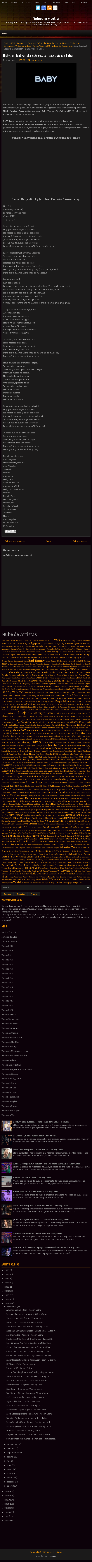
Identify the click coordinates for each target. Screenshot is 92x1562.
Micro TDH (24, 810)
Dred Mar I (67, 704)
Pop (66, 2)
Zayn (47, 883)
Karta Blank (19, 759)
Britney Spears (70, 667)
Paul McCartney (65, 830)
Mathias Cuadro (8, 804)
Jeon (66, 746)
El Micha (45, 710)
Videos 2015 (7, 973)
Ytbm (39, 883)
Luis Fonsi (13, 785)
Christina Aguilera (48, 684)
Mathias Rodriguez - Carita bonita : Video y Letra (38, 1150)
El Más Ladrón (55, 710)
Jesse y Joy (85, 745)
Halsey (73, 736)
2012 (7, 1512)
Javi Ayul (22, 746)
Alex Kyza (56, 646)
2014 (7, 1504)
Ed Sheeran (22, 707)
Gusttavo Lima (54, 736)
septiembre (12, 1452)
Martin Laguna (7, 801)
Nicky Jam (74, 43)
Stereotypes (6, 860)
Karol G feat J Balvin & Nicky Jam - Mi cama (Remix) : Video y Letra (46, 1164)
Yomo (35, 883)
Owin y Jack (11, 827)
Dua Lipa (74, 704)
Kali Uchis (61, 757)
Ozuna (23, 827)
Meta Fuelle (28, 807)
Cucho (49, 689)
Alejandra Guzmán (13, 646)
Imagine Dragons (80, 739)
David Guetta (74, 695)
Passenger (43, 830)
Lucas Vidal (48, 783)
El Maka (38, 710)
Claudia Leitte (27, 686)
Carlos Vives (85, 675)
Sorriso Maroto (65, 857)
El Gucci (30, 709)
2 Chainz (26, 641)
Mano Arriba (18, 793)
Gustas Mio (16, 736)
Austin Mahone (7, 657)
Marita (83, 796)
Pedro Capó (14, 833)
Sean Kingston (20, 848)
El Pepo (73, 710)
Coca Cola (46, 686)
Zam (42, 883)
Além (13, 652)
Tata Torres (86, 860)
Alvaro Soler (6, 652)
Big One (59, 664)
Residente (34, 839)
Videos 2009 (7, 946)
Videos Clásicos (9, 1014)
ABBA (45, 641)
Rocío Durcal (70, 842)
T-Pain (28, 860)
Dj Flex (9, 704)
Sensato (11, 851)
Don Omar (31, 704)
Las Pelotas (19, 774)
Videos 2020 (7, 996)
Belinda (13, 664)
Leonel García (57, 774)
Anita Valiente (26, 655)
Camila (73, 672)
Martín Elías (85, 801)
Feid (13, 725)
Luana (22, 783)
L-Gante (83, 762)
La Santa (17, 771)
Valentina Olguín (8, 874)
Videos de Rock (9, 1083)
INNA (53, 739)
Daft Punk (27, 693)
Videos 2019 (7, 992)
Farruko (50, 43)
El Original (64, 710)
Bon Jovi (46, 667)
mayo (10, 1469)
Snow (51, 854)
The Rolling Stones (47, 865)
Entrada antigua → (81, 541)
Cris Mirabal (9, 689)
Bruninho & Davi (84, 667)
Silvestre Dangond (62, 851)
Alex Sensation (66, 646)
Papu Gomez (6, 830)
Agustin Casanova (82, 643)
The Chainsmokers (75, 862)
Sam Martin (77, 845)
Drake (60, 704)
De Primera (30, 699)
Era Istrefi (35, 719)
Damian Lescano (78, 692)
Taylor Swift (7, 862)
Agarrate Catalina (49, 644)
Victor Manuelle (48, 877)
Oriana (40, 824)
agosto (10, 1457)
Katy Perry (30, 759)
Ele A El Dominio (15, 716)
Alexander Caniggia (10, 649)
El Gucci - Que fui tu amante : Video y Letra (35, 1136)
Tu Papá (32, 871)
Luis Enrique (81, 783)
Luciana (63, 783)
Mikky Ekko (74, 810)
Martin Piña (18, 801)
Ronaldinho (38, 845)
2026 (7, 1270)
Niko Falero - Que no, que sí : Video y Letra (26, 1410)
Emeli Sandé (64, 716)
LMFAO (9, 765)
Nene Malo (19, 818)
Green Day (70, 733)
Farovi (69, 722)
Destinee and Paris (13, 702)
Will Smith (17, 880)
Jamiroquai (86, 742)
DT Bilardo (86, 689)
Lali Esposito (53, 771)
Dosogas (40, 704)
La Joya (71, 765)
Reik (26, 838)
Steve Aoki (14, 860)
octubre (11, 1448)
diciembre (12, 1307)
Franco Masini (24, 728)
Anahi (78, 652)
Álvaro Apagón (67, 883)
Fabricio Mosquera (29, 722)
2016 (7, 1495)
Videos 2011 (7, 955)
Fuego (61, 728)
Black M (87, 664)
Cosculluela (85, 686)
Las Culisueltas (8, 774)
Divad (82, 701)
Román (31, 845)
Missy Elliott (32, 812)
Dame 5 (66, 692)
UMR (39, 870)
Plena (4, 2)
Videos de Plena (9, 1060)
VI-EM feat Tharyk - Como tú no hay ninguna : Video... (30, 1372)
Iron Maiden (15, 742)
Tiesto (80, 865)
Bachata (56, 2)
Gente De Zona (21, 730)
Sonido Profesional (17, 857)
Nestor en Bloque (43, 818)
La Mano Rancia (14, 768)
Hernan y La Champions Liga (19, 739)
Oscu (77, 824)
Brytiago (36, 670)
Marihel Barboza (58, 796)
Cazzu (24, 678)
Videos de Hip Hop (10, 1042)
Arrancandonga (83, 654)
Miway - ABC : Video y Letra (19, 1368)
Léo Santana (29, 786)
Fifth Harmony (71, 725)
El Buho (80, 707)
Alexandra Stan (23, 649)
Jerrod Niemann (74, 746)
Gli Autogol (14, 733)
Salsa (46, 2)
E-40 (8, 707)
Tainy (41, 860)
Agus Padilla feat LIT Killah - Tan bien (23, 1401)
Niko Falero (31, 821)
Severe (26, 851)
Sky (20, 854)
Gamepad (9, 731)
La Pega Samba (72, 768)
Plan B (19, 836)
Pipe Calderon (80, 833)
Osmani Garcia (85, 824)
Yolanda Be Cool (27, 883)
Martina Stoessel (71, 801)
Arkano (72, 655)
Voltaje (79, 877)
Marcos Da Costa (11, 795)
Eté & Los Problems (67, 719)
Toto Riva (69, 868)
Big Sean (66, 664)
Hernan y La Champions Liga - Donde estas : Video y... (31, 1331)
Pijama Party (69, 833)
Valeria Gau (35, 873)
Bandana (87, 661)
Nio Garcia (40, 821)
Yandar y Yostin (7, 883)
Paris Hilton (26, 830)
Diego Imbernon (37, 702)
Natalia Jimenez (29, 815)
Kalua (67, 757)
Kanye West (74, 757)
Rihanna (39, 841)
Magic (70, 786)
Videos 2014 (7, 969)
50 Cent (33, 641)
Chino (41, 681)
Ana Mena (71, 652)
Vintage (69, 877)
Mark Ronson (18, 799)
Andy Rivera (85, 652)
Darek (42, 696)
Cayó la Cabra (16, 678)
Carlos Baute (63, 675)
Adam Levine (12, 644)
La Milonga (25, 768)
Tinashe (4, 868)
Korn (47, 762)
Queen (69, 836)
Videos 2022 (7, 1005)
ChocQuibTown (68, 681)
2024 (7, 1278)
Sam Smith (86, 845)
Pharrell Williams (41, 833)
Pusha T (63, 836)
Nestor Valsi (30, 818)
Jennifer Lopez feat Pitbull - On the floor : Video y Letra (41, 1219)
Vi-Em (5, 876)
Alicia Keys (68, 649)
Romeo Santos (19, 844)
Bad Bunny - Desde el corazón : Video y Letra (27, 1393)
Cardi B (41, 675)
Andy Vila (5, 655)
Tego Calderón (18, 863)
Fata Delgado (86, 722)
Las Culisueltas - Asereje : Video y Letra (24, 1335)
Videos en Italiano (10, 1106)
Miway (40, 812)
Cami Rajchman (62, 672)
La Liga (4, 768)
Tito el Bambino (15, 868)
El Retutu (31, 713)
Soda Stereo (59, 854)
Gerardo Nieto (37, 730)
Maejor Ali (64, 786)
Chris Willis (35, 684)
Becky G (5, 664)
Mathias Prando (21, 804)
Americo (39, 652)
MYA (50, 786)
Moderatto (47, 812)
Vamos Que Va (54, 874)
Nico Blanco (79, 818)
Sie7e (54, 851)
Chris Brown (13, 683)
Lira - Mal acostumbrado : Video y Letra (24, 1405)
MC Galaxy (43, 786)
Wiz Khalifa (72, 880)
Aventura (17, 657)
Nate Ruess (62, 815)
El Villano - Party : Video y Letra (20, 1364)
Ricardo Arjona (81, 838)
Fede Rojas (6, 725)
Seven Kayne (19, 851)
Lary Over (86, 771)
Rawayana (5, 839)
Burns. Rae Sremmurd (49, 670)
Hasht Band (81, 736)
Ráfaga (61, 845)
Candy (18, 675)
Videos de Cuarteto (10, 1028)
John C (84, 748)
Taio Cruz (47, 860)
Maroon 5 (55, 798)
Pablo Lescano (62, 827)
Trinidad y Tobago (8, 871)
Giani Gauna (60, 731)
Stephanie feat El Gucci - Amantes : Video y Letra (28, 1434)
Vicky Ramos (29, 877)
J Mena (45, 742)
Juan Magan (29, 754)
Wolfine (81, 880)
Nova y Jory (86, 821)
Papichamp (85, 827)
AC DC (50, 641)
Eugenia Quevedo (81, 719)
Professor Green (53, 836)
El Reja (21, 713)
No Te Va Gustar (54, 820)
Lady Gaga (38, 771)
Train (84, 868)
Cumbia (14, 2)
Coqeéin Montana (73, 686)
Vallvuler (45, 874)
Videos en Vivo (8, 1115)
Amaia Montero (20, 652)
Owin (4, 827)
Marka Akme (32, 798)
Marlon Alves (45, 799)
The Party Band (22, 865)
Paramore (16, 830)
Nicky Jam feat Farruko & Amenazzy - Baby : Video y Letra (38, 55)
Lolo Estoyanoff (54, 776)
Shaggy (32, 851)
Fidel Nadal (61, 725)
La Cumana (41, 765)
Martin (76, 799)
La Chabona (32, 765)
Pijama (61, 833)
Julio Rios (18, 757)
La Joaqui (65, 765)
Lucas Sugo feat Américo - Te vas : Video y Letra (28, 1426)
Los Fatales (54, 779)
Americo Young (50, 652)
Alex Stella (77, 646)
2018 (13, 43)
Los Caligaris (21, 779)
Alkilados (79, 649)
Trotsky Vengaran (22, 871)
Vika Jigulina (61, 877)
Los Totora (14, 783)
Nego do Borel (9, 818)
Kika (34, 762)
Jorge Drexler (47, 751)
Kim (38, 762)
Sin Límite (5, 854)
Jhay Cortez (22, 748)
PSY (29, 827)
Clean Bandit (37, 686)
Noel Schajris (70, 821)
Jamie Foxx (78, 742)
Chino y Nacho (52, 680)
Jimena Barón (50, 748)
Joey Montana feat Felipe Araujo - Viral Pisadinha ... (29, 1343)
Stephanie (86, 857)
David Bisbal (60, 696)
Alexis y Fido (45, 649)
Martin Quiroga (31, 801)
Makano (36, 790)
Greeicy (62, 733)
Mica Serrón (54, 807)
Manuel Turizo (36, 793)
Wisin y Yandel (58, 879)
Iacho (58, 739)
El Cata (86, 707)
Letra (58, 43)
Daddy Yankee (12, 692)
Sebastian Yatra (68, 847)
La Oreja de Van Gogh (58, 768)
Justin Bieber (35, 756)
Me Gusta (10, 807)
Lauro (49, 774)
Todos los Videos (23, 46)
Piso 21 (4, 836)
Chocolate (79, 681)
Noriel (79, 821)
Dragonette (54, 704)
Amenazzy (22, 43)
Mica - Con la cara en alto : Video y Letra (24, 1322)
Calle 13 (18, 672)
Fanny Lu (63, 722)
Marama (48, 792)
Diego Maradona (49, 702)
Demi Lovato (49, 698)
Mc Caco (79, 804)
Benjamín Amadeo (22, 664)
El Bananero (72, 707)
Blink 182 (5, 667)
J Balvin (35, 742)
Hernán (34, 739)
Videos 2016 (7, 978)
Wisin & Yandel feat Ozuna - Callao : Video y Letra (29, 1376)
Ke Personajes (52, 759)
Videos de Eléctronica (12, 1037)
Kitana (42, 762)
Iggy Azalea (69, 739)
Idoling (62, 739)
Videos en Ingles (9, 1101)
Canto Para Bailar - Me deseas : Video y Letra (35, 1192)
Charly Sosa (23, 681)
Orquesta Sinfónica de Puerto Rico (62, 824)
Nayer (85, 815)
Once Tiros (20, 824)
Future (66, 728)
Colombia (41, 43)
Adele (20, 644)
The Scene (58, 865)
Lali (45, 771)
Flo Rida (81, 725)
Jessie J (4, 748)
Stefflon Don (76, 857)
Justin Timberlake (50, 757)
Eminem (6, 719)
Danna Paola (13, 696)
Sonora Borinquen (53, 857)
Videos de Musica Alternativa (15, 1051)
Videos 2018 (44, 46)
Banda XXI (78, 661)
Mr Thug (87, 812)
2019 (7, 1299)
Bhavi (54, 664)
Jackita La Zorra (55, 742)
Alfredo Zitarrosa (57, 649)
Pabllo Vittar (36, 827)
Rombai (6, 844)
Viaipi (11, 877)
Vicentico (18, 877)
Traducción (77, 868)
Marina (67, 796)
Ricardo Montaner (10, 842)
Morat (74, 812)
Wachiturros (7, 880)
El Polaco (86, 710)
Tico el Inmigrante (70, 865)
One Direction (30, 824)
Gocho (32, 733)
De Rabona (39, 699)
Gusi (10, 736)
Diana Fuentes (25, 702)
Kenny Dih (80, 760)
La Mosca (32, 768)
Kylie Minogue (65, 762)
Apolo (56, 655)
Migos (31, 810)
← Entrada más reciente (13, 541)
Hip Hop (84, 2)
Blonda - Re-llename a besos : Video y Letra (26, 1418)
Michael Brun (66, 807)
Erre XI (41, 719)
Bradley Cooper (56, 667)
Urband (60, 871)
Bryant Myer (17, 670)
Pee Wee (22, 833)
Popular (7, 894)
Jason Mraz (15, 746)
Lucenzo (56, 783)
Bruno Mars (7, 669)
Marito (88, 796)
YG (89, 880)
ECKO (13, 707)
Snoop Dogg (38, 854)
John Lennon (11, 751)
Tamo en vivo (57, 860)
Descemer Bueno (74, 698)
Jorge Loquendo (58, 751)
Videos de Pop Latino (11, 1065)
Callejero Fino (29, 672)
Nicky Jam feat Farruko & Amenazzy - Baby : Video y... (31, 1360)
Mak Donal (28, 790)
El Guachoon (19, 710)
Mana (9, 793)
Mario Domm (75, 796)
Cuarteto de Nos (39, 689)
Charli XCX (86, 678)
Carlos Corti (73, 675)
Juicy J (76, 754)
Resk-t (61, 839)
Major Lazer (17, 790)
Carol (3, 678)
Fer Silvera (38, 725)
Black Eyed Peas (77, 664)
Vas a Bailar (80, 874)
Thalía (31, 862)
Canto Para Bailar (29, 675)
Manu (27, 793)
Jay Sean (29, 746)
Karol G (10, 759)
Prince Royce (39, 835)
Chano (79, 678)
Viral (74, 877)
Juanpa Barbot (64, 754)
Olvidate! (11, 824)
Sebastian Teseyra (52, 848)
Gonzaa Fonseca (43, 733)
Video (35, 46)
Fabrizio (41, 722)
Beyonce (47, 664)
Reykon (68, 839)
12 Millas (9, 641)
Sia (50, 851)
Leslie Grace (67, 774)
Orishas (46, 824)
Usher (67, 871)
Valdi (79, 871)
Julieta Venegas (8, 757)
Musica (65, 43)
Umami (45, 871)
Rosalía (45, 845)
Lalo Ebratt (64, 771)
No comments (35, 60)
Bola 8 (40, 667)
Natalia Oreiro (41, 815)
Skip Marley (14, 854)
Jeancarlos (44, 746)
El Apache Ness (50, 707)
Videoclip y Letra (46, 18)
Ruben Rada (53, 845)
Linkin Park (28, 776)
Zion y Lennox (55, 882)
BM (65, 657)
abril (9, 1473)
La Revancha (83, 768)
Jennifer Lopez (56, 745)
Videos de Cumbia (10, 1033)
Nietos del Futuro (14, 821)
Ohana (4, 824)
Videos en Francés (10, 1097)
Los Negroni (66, 779)
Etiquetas (21, 894)
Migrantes (38, 809)
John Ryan (20, 751)
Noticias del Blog (9, 937)
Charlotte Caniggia (9, 681)
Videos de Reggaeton (62, 46)
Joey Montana (75, 748)
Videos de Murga (9, 1046)
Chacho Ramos (43, 678)
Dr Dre (46, 704)
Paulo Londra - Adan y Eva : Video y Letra (25, 1397)
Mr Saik (81, 812)
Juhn (71, 754)
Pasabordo (35, 830)
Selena (81, 848)
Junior (25, 757)
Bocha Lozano (32, 667)
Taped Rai (78, 860)
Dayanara (86, 696)
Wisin (45, 879)
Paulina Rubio (79, 830)
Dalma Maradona (37, 693)
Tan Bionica (69, 859)
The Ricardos (34, 865)
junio (9, 1465)
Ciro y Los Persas (15, 686)
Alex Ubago (85, 646)
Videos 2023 (7, 1010)
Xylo (86, 880)
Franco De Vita (12, 728)
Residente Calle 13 (48, 839)
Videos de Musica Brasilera (14, 1056)
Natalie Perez (52, 815)
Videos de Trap (9, 1092)
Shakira (42, 851)
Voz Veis (86, 877)
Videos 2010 (7, 950)
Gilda (7, 733)
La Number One (42, 768)
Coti (3, 689)
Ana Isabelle (63, 652)
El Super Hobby (44, 713)
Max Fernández (62, 804)
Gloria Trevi (23, 733)
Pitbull (12, 835)
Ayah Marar (45, 657)
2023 (7, 1283)
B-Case (58, 657)
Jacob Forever (69, 742)
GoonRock (55, 733)
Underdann (52, 871)
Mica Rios (44, 807)
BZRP (70, 657)
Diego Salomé (63, 701)
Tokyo (41, 868)
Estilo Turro (54, 719)
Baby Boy (76, 657)
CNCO (72, 669)
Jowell (66, 751)
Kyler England (54, 762)
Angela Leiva (14, 655)
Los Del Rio (45, 779)
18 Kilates (17, 640)
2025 (7, 1274)
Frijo (57, 728)
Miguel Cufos (49, 810)
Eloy (36, 716)
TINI (33, 859)
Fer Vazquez (47, 725)
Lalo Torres (74, 771)
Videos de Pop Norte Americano (17, 1069)
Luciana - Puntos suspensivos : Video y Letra (26, 1314)
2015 (7, 1500)
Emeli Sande (53, 716)
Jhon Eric (31, 748)
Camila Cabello (83, 672)
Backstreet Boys (21, 661)
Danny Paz (35, 696)
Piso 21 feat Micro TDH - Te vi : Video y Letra (26, 1381)
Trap (37, 2)
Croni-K (28, 689)
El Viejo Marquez (82, 713)
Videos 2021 (7, 1001)
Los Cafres (13, 779)
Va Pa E (74, 871)
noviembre (12, 1444)
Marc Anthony (62, 792)
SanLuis (5, 848)
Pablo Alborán (47, 827)
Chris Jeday (25, 684)
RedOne (20, 839)
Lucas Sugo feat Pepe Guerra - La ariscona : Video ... (30, 1422)
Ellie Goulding (28, 716)
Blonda (13, 667)
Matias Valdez (33, 804)
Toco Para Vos (31, 867)
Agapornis (37, 643)
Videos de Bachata (10, 1024)
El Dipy (11, 710)
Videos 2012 (7, 960)
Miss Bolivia (14, 812)
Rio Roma (49, 842)
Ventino (87, 874)
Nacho (19, 815)
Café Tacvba (81, 670)
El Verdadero (70, 713)
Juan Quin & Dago (43, 754)
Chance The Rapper (68, 678)
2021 (7, 1291)
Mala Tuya (56, 789)
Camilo (5, 675)
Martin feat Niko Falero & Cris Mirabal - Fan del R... (29, 1339)
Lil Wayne (17, 776)
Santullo (11, 848)
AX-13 (57, 640)
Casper (8, 678)
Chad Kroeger (55, 678)
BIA (62, 657)
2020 (7, 1295)
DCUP (79, 689)
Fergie (54, 725)
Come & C (63, 686)
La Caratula (24, 765)
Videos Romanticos (10, 1019)
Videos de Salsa (9, 1088)
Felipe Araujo (20, 725)
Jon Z (26, 751)
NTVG (12, 815)
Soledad (68, 854)
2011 (7, 1516)
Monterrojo (67, 812)
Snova (46, 854)
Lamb (81, 771)
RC (74, 836)
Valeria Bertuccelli (21, 874)
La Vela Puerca (26, 771)
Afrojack (26, 643)
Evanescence (11, 722)
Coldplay (55, 686)
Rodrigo (78, 842)
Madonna (56, 786)
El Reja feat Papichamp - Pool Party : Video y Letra (29, 1414)
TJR (37, 860)
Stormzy (22, 860)
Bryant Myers (28, 670)
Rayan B (13, 839)
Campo (12, 675)
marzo (10, 1477)
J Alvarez (25, 742)
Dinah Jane (76, 702)
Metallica (36, 807)
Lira (36, 776)
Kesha (87, 759)
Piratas (87, 833)
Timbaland (86, 865)
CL (68, 670)
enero (10, 1486)
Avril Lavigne (30, 657)
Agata (59, 644)
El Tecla (56, 713)
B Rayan (52, 657)
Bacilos (10, 661)
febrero (11, 1482)
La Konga (78, 765)
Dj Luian (16, 704)
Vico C (37, 877)
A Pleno (40, 641)
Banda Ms (55, 661)
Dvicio (80, 704)
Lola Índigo (43, 777)
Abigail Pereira (77, 641)
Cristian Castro (19, 689)
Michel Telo (15, 810)
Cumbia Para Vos (69, 689)
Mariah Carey (27, 796)
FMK (18, 722)
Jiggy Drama (39, 748)
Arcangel (64, 654)
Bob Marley (21, 667)
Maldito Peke (66, 790)
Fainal (47, 722)
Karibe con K (84, 757)
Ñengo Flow (78, 883)
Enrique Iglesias (21, 719)
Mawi (53, 804)
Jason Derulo (6, 746)
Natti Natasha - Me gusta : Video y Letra (24, 1385)
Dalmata (47, 693)
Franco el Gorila (35, 728)
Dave (52, 696)
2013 (7, 1508)
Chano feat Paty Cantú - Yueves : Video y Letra (27, 1351)
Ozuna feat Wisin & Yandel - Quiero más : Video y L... (30, 1356)
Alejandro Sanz (45, 646)
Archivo (34, 894)
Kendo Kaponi (71, 760)
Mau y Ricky (46, 804)
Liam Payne (78, 774)
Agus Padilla (67, 643)
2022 (7, 1287)
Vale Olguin (86, 871)
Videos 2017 (7, 982)
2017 (7, 1491)
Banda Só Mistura (67, 661)
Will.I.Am (26, 880)
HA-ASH (62, 736)
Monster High (56, 812)
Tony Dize (59, 868)
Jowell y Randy (76, 751)
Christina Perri (62, 684)
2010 (7, 1520)
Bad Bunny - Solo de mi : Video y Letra (24, 1389)
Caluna (39, 672)
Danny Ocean (25, 696)
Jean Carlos (36, 746)
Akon (4, 646)
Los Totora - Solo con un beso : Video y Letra (27, 1326)
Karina (4, 760)
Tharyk (37, 863)
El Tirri (62, 713)
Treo (88, 868)
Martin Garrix (85, 799)
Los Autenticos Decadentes (74, 776)
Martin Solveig (57, 801)
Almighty (87, 649)
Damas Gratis (56, 692)
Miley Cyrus (84, 809)
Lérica (37, 786)
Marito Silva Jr (7, 799)
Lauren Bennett (41, 774)
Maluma (78, 789)
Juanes (54, 753)
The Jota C (86, 863)
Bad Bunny (36, 661)
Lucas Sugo (34, 782)
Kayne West (40, 760)
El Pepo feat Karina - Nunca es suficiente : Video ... (29, 1347)
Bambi (48, 661)
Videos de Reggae (10, 1074)
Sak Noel (70, 845)
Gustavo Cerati (27, 736)
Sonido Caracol (77, 854)
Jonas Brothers (35, 751)
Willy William (36, 880)
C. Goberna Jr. (62, 670)
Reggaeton (26, 2)
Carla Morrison (50, 675)
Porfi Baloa (27, 836)
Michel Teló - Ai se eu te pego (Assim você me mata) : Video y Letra (46, 1247)
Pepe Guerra (29, 833)
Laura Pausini (29, 774)
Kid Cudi (29, 762)
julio (9, 1461)
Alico (73, 649)
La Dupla (50, 765)
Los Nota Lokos (80, 779)
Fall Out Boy (55, 722)
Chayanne (33, 681)
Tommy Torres (49, 868)
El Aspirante (62, 707)
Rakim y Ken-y (83, 836)
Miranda (5, 812)
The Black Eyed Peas (58, 863)
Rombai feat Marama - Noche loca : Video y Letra (37, 1233)
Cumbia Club (57, 689)
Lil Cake (85, 774)
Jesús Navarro (12, 748)
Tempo (26, 863)
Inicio (4, 33)
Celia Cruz (31, 678)
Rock (74, 2)
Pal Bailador (74, 827)
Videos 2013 (7, 964)
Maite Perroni (78, 786)
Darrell (47, 696)
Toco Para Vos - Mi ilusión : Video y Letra (24, 1318)
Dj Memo (22, 704)
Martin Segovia (44, 801)
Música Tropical (9, 932)
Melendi (19, 807)
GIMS (72, 728)
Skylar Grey (27, 854)
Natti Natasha (74, 815)
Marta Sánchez (67, 799)
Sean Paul (30, 848)
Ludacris (71, 783)
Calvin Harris (48, 672)
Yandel (17, 882)
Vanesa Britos (68, 873)
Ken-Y (62, 760)
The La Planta (8, 865)
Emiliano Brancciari (83, 716)
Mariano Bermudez (42, 795)
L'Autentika (75, 762)
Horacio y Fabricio (44, 739)
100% (4, 641)
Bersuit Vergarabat (36, 664)
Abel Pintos (66, 640)
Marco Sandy (85, 793)
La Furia (58, 765)
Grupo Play (80, 733)
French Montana (48, 728)
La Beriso (16, 765)
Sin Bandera (86, 851)
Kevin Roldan (6, 762)
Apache (50, 655)
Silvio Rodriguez (75, 851)
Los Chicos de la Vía (34, 779)
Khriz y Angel (21, 762)
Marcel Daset (75, 793)
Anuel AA (42, 654)
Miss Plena (23, 812)
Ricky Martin (26, 841)
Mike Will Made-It (62, 810)
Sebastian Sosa (39, 848)
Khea (13, 762)
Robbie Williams (59, 842)
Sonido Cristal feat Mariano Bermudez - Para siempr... (31, 1439)
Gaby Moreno (79, 728)
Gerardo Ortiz (50, 731)
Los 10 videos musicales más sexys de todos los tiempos (41, 1122)
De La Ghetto (19, 698)
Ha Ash (68, 736)
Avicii (23, 657)
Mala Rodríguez (45, 790)
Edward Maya (33, 707)
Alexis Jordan (34, 649)
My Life (5, 815)
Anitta (34, 654)
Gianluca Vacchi (73, 731)
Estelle (47, 719)
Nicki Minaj (56, 818)
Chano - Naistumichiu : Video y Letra (32, 1178)
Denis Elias (61, 698)
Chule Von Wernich (76, 684)
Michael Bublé (77, 807)
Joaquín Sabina (63, 748)
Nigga (23, 821)
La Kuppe (86, 765)
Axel (38, 657)
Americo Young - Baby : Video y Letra (23, 1310)
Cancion (32, 43)
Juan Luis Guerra (16, 754)
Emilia (72, 716)
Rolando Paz (86, 842)
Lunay (22, 786)
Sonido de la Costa (36, 857)
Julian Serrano (85, 754)
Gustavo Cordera (41, 736)
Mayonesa (71, 804)
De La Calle (7, 698)
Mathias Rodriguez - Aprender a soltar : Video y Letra (40, 1205)
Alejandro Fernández (29, 646)
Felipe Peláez (29, 725)
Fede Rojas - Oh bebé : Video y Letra (23, 1430)
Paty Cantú (52, 830)
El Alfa (41, 707)
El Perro (79, 710)
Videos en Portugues (11, 1110)
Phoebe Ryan (53, 833)
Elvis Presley (43, 716)
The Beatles (46, 862)
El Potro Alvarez (9, 713)
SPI (65, 845)
